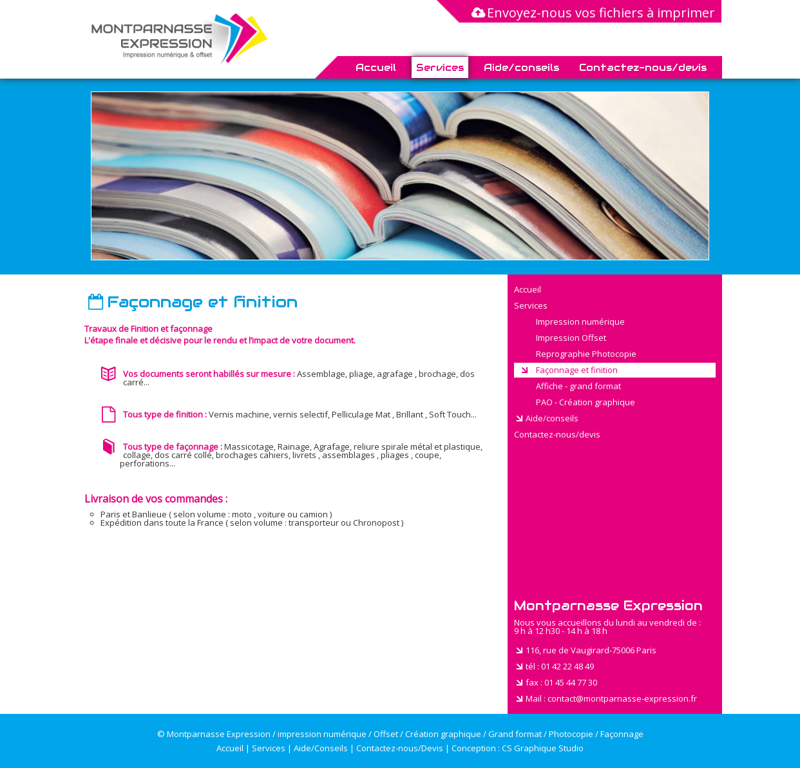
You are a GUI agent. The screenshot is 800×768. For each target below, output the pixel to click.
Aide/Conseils (321, 748)
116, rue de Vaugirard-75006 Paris (585, 650)
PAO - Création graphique (577, 402)
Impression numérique (572, 321)
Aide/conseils (521, 67)
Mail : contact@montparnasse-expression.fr (605, 698)
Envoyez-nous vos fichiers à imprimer (592, 12)
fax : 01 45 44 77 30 (555, 682)
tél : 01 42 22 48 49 (554, 666)
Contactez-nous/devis (643, 67)
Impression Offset (562, 337)
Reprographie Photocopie (577, 354)
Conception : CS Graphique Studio (518, 748)
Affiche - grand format (570, 386)
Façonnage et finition (568, 370)
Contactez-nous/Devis (399, 748)
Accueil (376, 67)
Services (440, 67)
